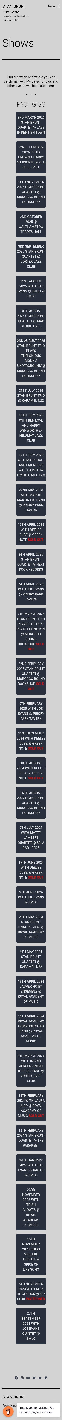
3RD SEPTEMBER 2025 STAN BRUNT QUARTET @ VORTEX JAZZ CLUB (31, 256)
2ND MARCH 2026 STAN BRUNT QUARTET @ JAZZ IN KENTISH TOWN (31, 124)
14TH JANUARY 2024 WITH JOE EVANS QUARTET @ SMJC (31, 1167)
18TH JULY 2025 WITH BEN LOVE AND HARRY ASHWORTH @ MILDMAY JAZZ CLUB (31, 427)
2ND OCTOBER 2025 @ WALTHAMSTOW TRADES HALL (31, 224)
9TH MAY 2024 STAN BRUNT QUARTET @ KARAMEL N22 (31, 959)
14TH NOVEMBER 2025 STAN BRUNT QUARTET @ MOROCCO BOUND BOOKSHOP (31, 192)
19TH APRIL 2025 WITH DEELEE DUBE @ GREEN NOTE (31, 532)
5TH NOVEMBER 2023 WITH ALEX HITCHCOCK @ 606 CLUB (31, 1291)
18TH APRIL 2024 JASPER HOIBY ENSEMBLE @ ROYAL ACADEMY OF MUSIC (31, 991)
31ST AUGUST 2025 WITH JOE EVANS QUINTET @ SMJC (31, 288)
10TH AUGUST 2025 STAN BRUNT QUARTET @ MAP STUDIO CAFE (31, 318)
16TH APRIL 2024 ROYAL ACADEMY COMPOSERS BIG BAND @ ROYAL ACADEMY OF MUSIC (31, 1028)
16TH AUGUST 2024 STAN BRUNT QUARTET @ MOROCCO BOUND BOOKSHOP (31, 803)
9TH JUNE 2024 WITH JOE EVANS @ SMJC (31, 897)
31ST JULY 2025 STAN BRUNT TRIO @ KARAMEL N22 (31, 396)
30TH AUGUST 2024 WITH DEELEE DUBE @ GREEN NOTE (31, 770)
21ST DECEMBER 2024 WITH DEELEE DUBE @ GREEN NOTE (31, 740)
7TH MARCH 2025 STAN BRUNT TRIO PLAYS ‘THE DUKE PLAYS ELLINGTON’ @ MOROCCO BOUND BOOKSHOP (31, 631)
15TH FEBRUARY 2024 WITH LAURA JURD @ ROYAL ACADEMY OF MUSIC (31, 1106)
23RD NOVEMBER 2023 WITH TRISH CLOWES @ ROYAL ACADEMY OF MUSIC (31, 1207)
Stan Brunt (14, 6)
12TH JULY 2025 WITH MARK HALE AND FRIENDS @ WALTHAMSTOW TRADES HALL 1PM (31, 465)
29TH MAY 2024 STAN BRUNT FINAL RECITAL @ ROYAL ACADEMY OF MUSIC (31, 927)
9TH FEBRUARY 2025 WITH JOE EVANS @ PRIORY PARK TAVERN (31, 711)
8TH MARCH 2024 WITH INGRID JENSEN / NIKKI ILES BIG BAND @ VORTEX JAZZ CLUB (31, 1068)
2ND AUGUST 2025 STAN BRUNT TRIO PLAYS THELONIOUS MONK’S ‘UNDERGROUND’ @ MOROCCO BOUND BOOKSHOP (30, 358)
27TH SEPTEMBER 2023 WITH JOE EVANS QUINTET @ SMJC (31, 1326)
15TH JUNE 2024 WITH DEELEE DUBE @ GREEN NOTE (31, 869)
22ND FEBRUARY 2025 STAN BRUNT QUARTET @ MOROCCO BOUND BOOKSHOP (31, 676)
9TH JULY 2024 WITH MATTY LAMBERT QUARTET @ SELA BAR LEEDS (31, 838)
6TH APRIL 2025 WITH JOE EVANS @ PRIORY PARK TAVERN (31, 591)
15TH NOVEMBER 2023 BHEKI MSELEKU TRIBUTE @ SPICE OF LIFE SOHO (31, 1254)
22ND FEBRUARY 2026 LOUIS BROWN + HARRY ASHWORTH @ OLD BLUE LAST (31, 157)
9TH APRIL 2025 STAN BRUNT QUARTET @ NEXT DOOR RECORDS (31, 561)
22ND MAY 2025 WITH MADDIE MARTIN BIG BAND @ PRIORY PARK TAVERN (31, 500)
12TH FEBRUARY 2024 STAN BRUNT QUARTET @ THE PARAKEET (31, 1137)
